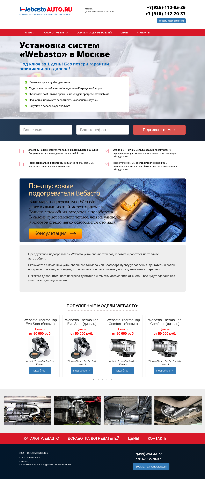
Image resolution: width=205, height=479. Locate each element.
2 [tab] (98, 379)
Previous (17, 346)
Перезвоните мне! (159, 130)
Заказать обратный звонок (171, 21)
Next (187, 346)
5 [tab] (111, 379)
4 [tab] (106, 379)
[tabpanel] (40, 346)
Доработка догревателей (94, 32)
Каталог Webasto (56, 32)
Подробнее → (40, 370)
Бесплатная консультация (151, 466)
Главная (29, 32)
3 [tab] (102, 379)
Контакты (143, 32)
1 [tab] (93, 379)
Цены (124, 32)
